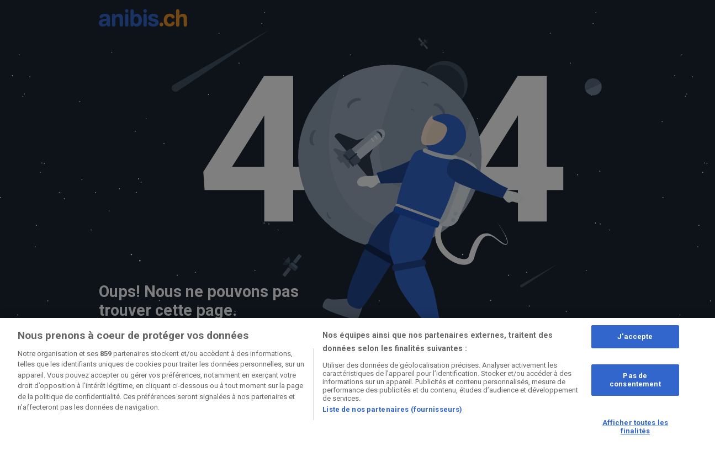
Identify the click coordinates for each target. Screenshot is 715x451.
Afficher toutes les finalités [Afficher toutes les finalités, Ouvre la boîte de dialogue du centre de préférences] (635, 427)
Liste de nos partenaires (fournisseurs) (392, 409)
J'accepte (635, 336)
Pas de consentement (635, 380)
